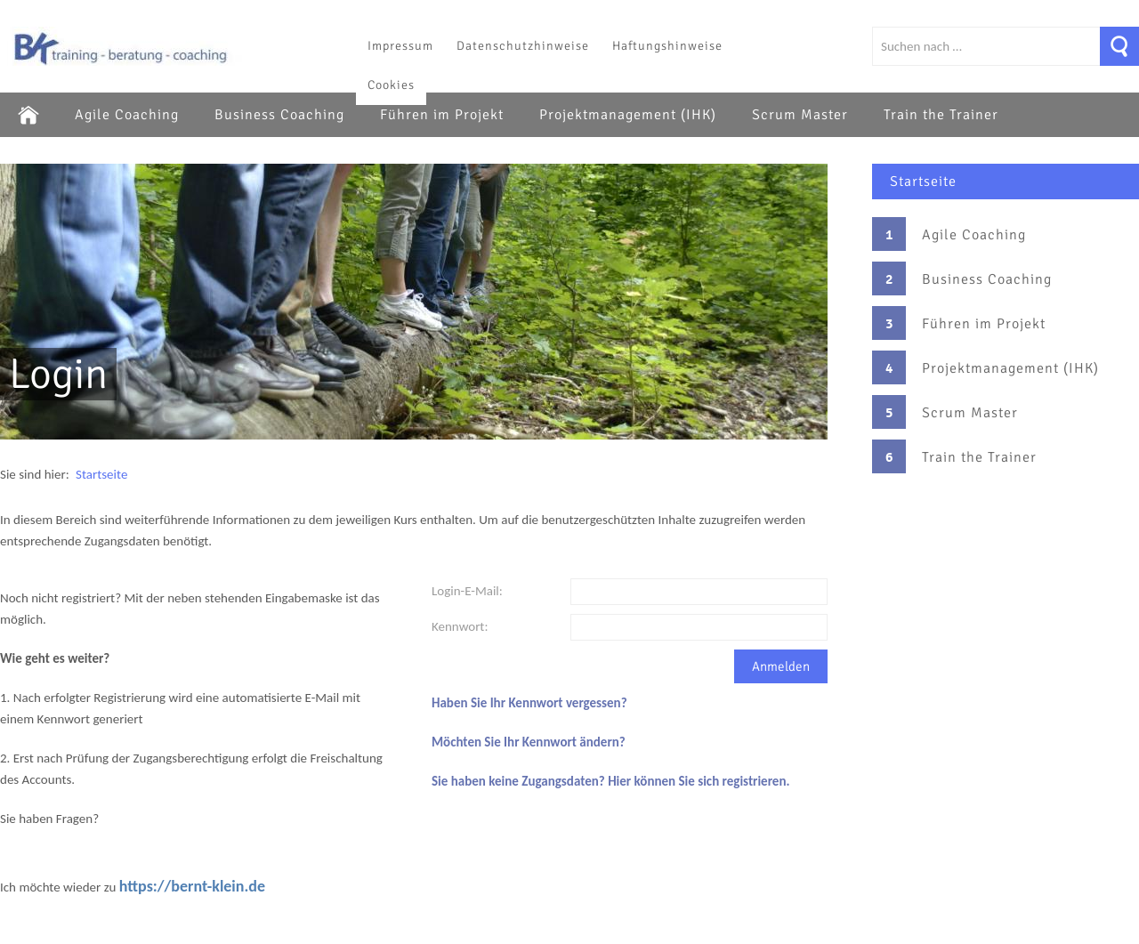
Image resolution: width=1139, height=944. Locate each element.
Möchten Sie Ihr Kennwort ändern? (529, 742)
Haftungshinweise (667, 45)
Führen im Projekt (442, 115)
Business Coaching (279, 115)
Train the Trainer (941, 115)
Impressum (400, 45)
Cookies (391, 85)
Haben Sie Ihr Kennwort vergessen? (529, 703)
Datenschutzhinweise (522, 45)
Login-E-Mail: (467, 591)
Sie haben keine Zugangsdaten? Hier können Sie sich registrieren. (610, 781)
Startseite (923, 181)
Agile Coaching (127, 115)
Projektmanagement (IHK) (627, 115)
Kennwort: (460, 626)
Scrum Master (800, 115)
